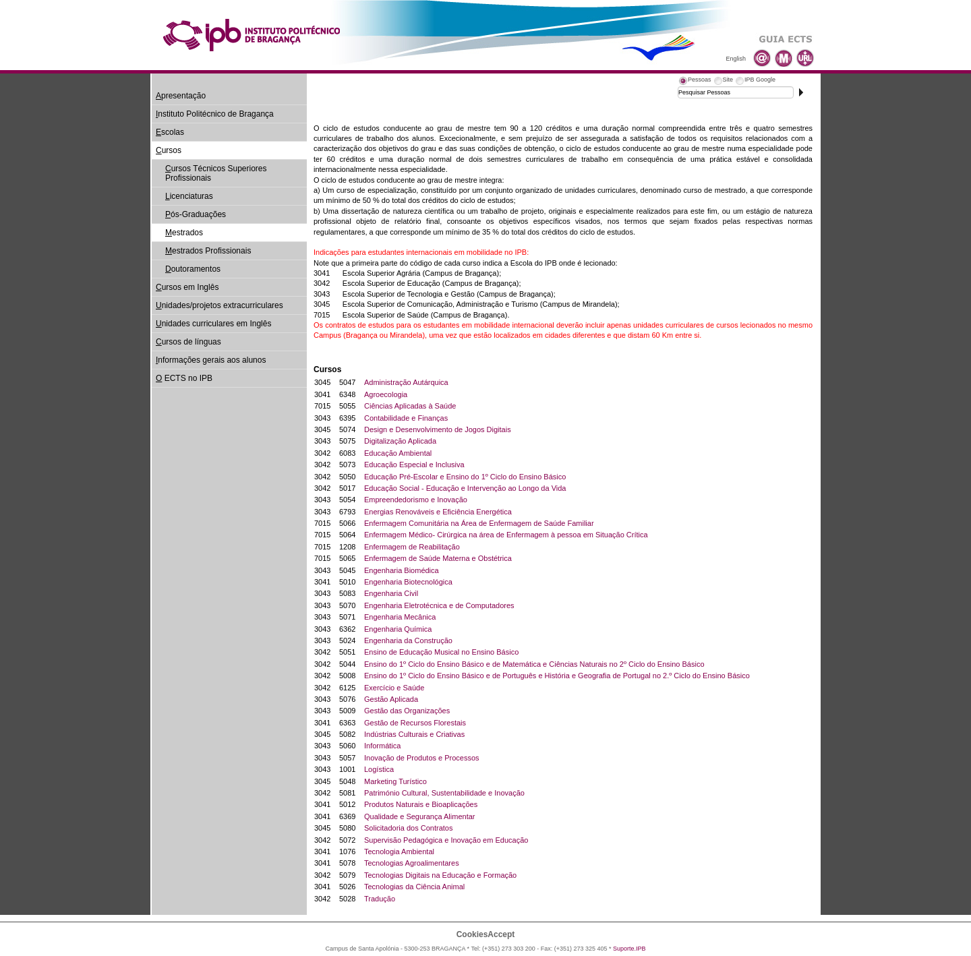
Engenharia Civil (391, 593)
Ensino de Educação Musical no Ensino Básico (441, 652)
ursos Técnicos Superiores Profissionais (216, 173)
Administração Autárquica (406, 382)
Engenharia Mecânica (400, 617)
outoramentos (192, 269)
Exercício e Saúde (394, 688)
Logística (379, 769)
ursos (168, 150)
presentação (181, 95)
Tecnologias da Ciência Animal (414, 887)
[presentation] (694, 81)
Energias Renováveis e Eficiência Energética (438, 512)
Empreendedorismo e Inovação (415, 500)
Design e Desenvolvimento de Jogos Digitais (437, 429)
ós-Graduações (195, 214)
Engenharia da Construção (408, 640)
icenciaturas (189, 196)
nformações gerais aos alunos (211, 360)
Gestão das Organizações (407, 711)
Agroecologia (385, 394)
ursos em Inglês (187, 287)
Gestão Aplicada (391, 699)
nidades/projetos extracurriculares (219, 305)
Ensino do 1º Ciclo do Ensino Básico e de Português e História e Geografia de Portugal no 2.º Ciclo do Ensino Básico (557, 675)
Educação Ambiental (398, 453)
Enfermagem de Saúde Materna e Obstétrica (438, 558)
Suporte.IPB (629, 948)
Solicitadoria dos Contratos (408, 828)
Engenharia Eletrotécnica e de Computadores (439, 605)
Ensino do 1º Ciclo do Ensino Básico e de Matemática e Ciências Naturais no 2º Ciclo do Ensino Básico (534, 664)
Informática (382, 746)
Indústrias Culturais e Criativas (414, 734)
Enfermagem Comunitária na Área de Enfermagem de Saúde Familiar (479, 523)
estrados (184, 232)
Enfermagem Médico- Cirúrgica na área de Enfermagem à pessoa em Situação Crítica (506, 535)
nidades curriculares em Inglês (213, 323)
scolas (170, 132)
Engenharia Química (398, 629)
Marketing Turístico (395, 781)
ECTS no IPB (184, 378)
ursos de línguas (188, 342)
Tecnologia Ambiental (399, 851)
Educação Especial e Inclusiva (414, 464)
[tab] (694, 81)
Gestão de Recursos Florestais (415, 723)
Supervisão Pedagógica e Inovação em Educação (446, 840)
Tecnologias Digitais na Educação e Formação (440, 875)
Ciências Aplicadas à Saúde (410, 406)
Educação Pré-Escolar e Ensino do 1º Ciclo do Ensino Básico (465, 477)
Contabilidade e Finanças (406, 418)
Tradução (379, 899)
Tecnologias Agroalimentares (411, 863)
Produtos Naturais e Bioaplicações (420, 804)
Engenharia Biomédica (401, 570)
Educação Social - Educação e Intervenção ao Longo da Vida (465, 488)
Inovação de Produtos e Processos (421, 758)
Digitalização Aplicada (400, 441)
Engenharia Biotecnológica (408, 582)
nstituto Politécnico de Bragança (215, 114)
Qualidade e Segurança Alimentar (419, 816)
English (736, 58)
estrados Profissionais (208, 251)
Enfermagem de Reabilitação (412, 547)
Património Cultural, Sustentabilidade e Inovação (444, 793)
